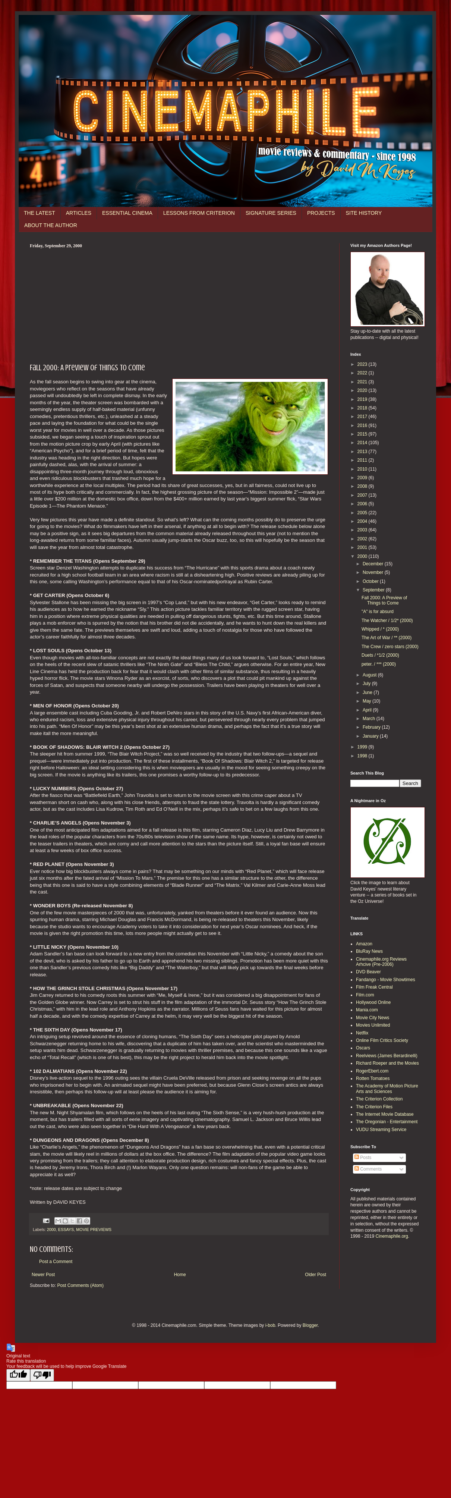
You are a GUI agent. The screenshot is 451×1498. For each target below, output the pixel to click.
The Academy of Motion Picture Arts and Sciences (387, 1088)
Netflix (362, 1033)
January (371, 736)
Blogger (310, 1325)
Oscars (363, 1048)
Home (180, 1274)
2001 (363, 547)
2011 (363, 460)
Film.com (365, 995)
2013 (363, 451)
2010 (363, 469)
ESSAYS (66, 1229)
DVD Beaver (368, 971)
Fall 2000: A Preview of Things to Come (384, 600)
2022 (363, 373)
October (371, 581)
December (374, 563)
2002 (363, 538)
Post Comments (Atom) (80, 1285)
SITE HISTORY (364, 213)
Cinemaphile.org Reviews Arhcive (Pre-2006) (381, 962)
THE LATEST (39, 213)
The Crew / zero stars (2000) (390, 646)
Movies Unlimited (373, 1025)
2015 (363, 434)
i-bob (270, 1325)
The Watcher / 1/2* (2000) (387, 620)
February (372, 727)
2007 (363, 495)
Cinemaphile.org (391, 1236)
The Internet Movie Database (385, 1114)
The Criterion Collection (379, 1099)
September (374, 590)
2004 (363, 521)
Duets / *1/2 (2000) (380, 655)
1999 (363, 747)
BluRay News (369, 951)
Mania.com (367, 1009)
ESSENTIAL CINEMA (127, 213)
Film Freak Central (374, 987)
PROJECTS (321, 213)
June (368, 692)
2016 (363, 425)
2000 (51, 1229)
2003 (363, 530)
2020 (363, 390)
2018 (363, 408)
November (374, 572)
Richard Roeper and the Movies (387, 1063)
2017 (363, 416)
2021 (363, 381)
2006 (363, 503)
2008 (363, 486)
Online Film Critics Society (382, 1040)
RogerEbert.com (372, 1071)
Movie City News (372, 1017)
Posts (362, 1157)
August (370, 675)
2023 (363, 364)
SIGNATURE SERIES (271, 213)
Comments (368, 1169)
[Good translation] (18, 1375)
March (369, 718)
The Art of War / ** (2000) (386, 637)
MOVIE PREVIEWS (93, 1229)
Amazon (364, 943)
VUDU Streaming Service (381, 1129)
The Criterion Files (374, 1106)
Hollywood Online (373, 1002)
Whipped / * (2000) (380, 629)
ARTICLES (78, 213)
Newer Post (43, 1274)
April (368, 710)
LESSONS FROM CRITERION (199, 213)
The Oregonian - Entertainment (386, 1121)
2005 (363, 512)
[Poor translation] (42, 1375)
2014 (363, 442)
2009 (363, 477)
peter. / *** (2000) (379, 664)
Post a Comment (55, 1261)
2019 (363, 399)
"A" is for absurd (378, 611)
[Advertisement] (179, 304)
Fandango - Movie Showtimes (385, 979)
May (367, 701)
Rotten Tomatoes (373, 1078)
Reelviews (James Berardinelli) (386, 1055)
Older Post (315, 1274)
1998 (363, 756)
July (367, 683)
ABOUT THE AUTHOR (50, 225)
